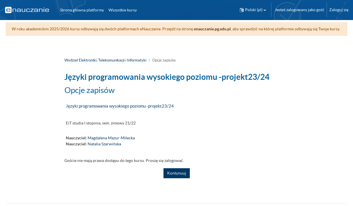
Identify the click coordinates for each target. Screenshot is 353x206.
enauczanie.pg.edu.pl (220, 29)
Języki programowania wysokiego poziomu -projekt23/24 (120, 112)
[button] (253, 10)
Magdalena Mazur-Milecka (111, 144)
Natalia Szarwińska (104, 150)
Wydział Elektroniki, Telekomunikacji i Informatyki (105, 66)
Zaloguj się (338, 9)
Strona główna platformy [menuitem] (82, 10)
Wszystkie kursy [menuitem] (123, 10)
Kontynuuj (176, 179)
